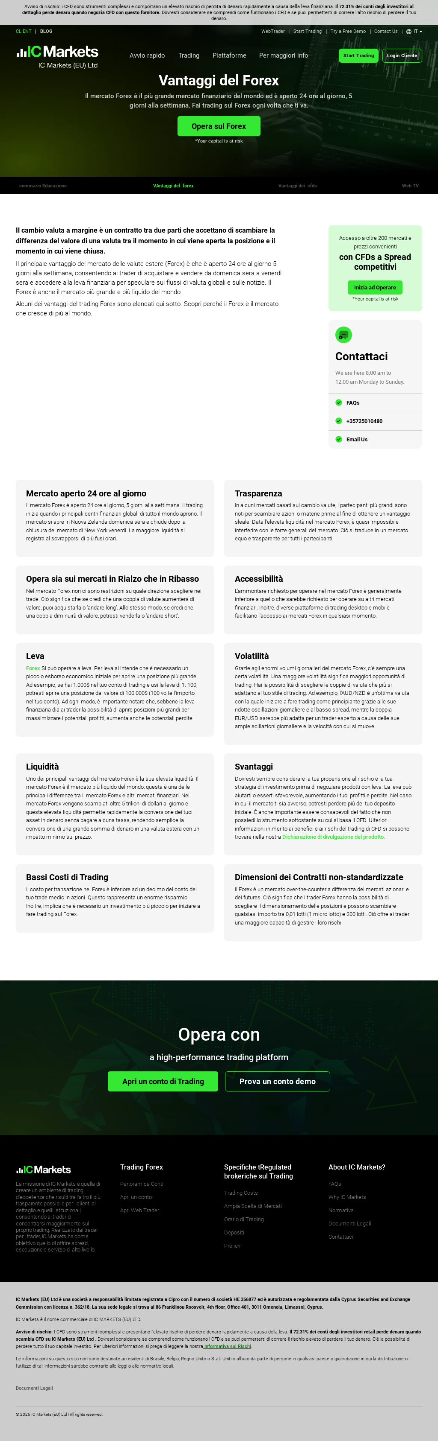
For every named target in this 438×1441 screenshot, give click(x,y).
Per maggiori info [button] (283, 55)
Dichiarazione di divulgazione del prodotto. (333, 837)
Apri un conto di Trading (163, 1081)
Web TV (410, 186)
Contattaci (340, 1237)
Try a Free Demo (348, 31)
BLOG (46, 31)
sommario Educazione (43, 186)
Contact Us (386, 31)
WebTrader (273, 31)
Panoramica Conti (141, 1184)
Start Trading (307, 31)
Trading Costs (241, 1193)
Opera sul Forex (219, 126)
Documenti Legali (349, 1223)
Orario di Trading (244, 1219)
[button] (414, 31)
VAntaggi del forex (173, 186)
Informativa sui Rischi (227, 1346)
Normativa (341, 1210)
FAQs (353, 403)
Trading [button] (188, 55)
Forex (33, 668)
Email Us (357, 439)
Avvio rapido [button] (147, 55)
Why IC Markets (347, 1197)
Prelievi (233, 1246)
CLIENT (24, 31)
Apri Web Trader (139, 1210)
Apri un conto (136, 1197)
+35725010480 (364, 421)
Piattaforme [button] (229, 55)
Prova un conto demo (278, 1081)
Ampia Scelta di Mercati (253, 1206)
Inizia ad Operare (375, 287)
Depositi (234, 1232)
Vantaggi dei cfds (297, 186)
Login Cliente (402, 55)
